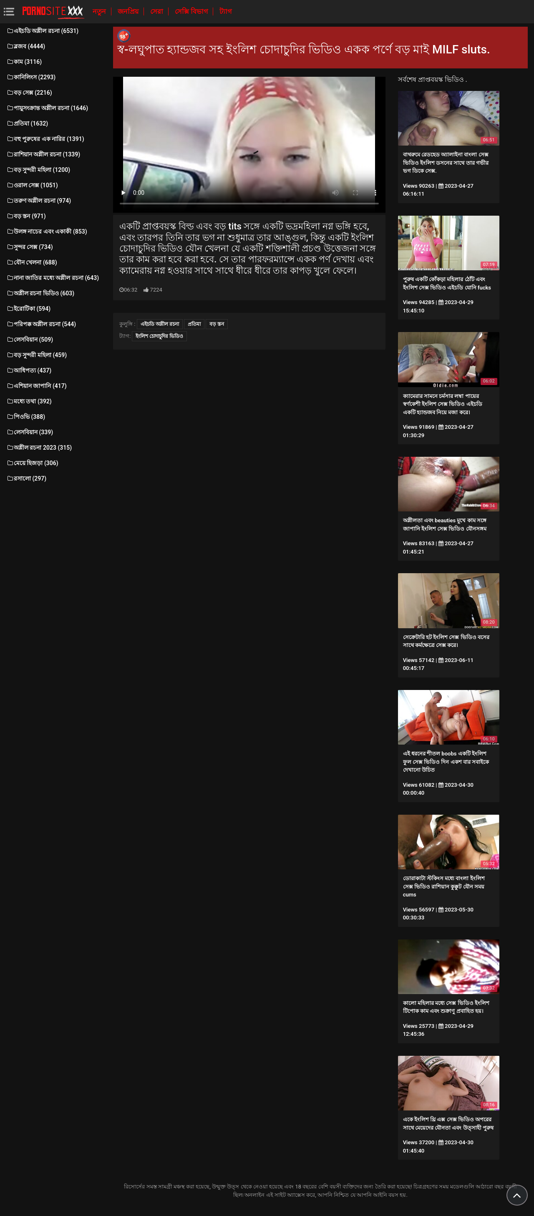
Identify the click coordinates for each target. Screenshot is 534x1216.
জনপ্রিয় (129, 11)
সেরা (157, 11)
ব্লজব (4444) (25, 46)
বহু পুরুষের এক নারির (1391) (45, 139)
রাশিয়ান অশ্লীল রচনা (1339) (43, 154)
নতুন (100, 11)
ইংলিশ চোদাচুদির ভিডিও (159, 336)
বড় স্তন (216, 324)
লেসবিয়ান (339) (29, 432)
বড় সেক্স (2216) (29, 92)
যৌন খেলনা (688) (31, 262)
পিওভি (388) (25, 416)
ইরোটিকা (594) (28, 308)
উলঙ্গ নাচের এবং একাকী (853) (46, 231)
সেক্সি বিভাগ (192, 11)
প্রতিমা (194, 324)
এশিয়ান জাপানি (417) (36, 386)
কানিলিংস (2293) (30, 77)
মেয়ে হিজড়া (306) (32, 463)
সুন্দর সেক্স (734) (29, 247)
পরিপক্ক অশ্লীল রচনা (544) (41, 324)
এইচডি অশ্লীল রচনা (160, 324)
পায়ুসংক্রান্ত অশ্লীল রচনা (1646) (47, 108)
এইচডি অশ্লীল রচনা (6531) (42, 31)
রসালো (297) (26, 478)
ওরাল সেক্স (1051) (32, 185)
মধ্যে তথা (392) (29, 401)
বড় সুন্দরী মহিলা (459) (36, 355)
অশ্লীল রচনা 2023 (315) (39, 447)
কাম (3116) (24, 61)
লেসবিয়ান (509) (29, 339)
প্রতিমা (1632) (27, 123)
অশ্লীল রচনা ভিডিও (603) (40, 293)
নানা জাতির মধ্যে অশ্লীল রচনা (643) (52, 277)
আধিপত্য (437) (28, 370)
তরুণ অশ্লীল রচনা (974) (38, 200)
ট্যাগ (225, 11)
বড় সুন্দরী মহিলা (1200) (38, 169)
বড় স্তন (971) (26, 216)
